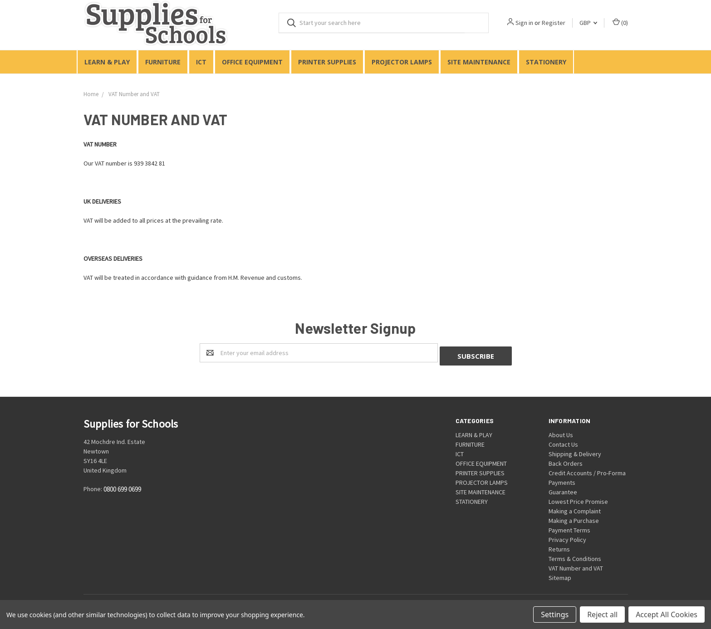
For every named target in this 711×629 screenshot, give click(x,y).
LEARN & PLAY (107, 62)
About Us (561, 432)
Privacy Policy (567, 536)
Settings (555, 614)
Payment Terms (569, 527)
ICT (201, 62)
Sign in (524, 23)
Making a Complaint (575, 508)
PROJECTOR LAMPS (402, 62)
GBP (588, 23)
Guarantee (563, 489)
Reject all (602, 614)
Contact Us (563, 441)
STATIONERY (546, 62)
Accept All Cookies (666, 614)
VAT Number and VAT (576, 565)
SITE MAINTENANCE (478, 62)
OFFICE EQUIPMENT (252, 62)
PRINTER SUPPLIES (327, 62)
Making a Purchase (574, 517)
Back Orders (566, 460)
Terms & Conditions (575, 555)
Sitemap (560, 574)
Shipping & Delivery (575, 451)
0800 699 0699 (122, 486)
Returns (559, 546)
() (620, 22)
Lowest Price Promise (578, 498)
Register (553, 23)
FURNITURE (163, 62)
